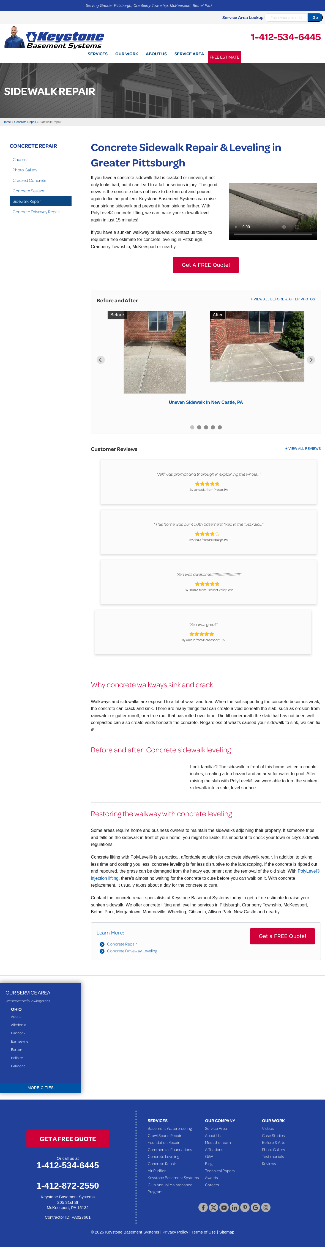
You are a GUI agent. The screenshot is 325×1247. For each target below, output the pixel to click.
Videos (268, 1128)
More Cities (41, 1088)
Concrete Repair (122, 944)
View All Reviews (304, 449)
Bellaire (17, 1057)
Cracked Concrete (29, 180)
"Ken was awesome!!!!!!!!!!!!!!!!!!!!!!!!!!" (208, 574)
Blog (208, 1163)
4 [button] (213, 427)
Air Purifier (157, 1170)
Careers (212, 1184)
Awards (211, 1177)
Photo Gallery (25, 169)
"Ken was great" (203, 624)
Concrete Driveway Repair (36, 211)
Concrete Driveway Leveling (132, 950)
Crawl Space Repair (164, 1135)
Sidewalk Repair (27, 201)
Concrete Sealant (29, 190)
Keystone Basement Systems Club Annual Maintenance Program (173, 1184)
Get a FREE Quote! (282, 936)
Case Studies (273, 1135)
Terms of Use (204, 1232)
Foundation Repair (163, 1142)
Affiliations (214, 1149)
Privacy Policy (175, 1232)
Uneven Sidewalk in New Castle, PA (206, 402)
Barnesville (19, 1041)
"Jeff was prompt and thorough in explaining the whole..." (208, 474)
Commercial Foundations (170, 1149)
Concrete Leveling (163, 1156)
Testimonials (273, 1156)
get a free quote (68, 1138)
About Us (213, 1135)
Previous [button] (101, 360)
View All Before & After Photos (284, 299)
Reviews (269, 1163)
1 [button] (192, 427)
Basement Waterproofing (170, 1128)
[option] (205, 360)
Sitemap (226, 1232)
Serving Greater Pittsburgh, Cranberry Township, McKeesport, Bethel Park (149, 5)
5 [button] (220, 427)
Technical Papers (220, 1170)
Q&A (209, 1156)
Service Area (216, 1128)
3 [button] (206, 427)
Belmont (18, 1066)
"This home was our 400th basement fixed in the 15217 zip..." (208, 524)
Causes (19, 159)
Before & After (274, 1142)
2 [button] (199, 427)
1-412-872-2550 (67, 1185)
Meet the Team (218, 1142)
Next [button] (311, 360)
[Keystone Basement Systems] (54, 37)
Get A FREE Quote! (206, 265)
